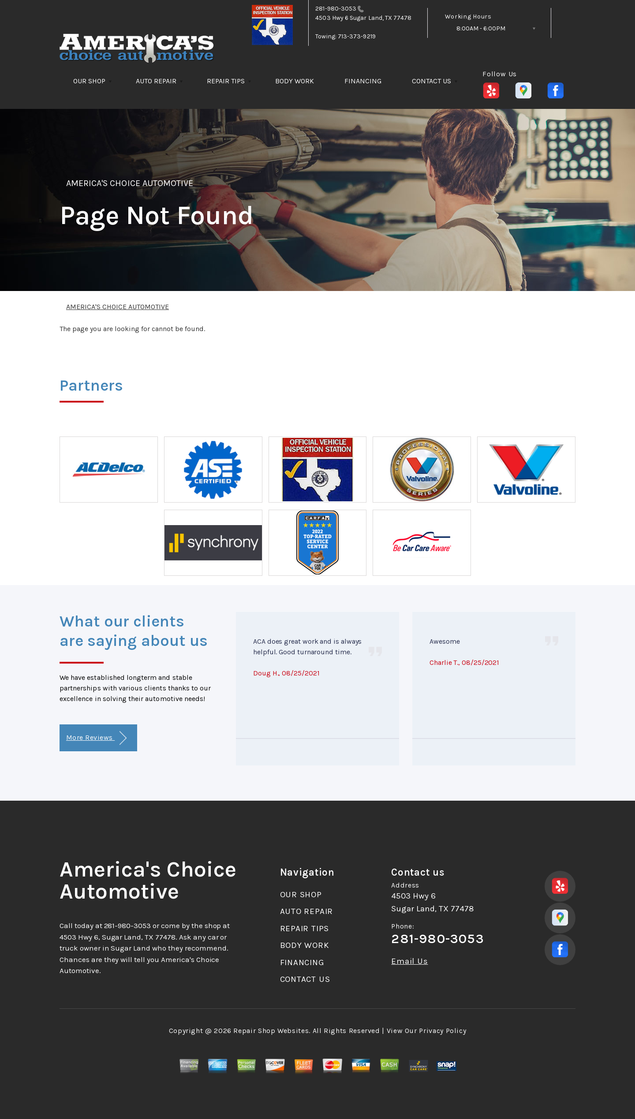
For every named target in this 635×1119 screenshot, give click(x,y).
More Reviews (96, 738)
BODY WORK (294, 81)
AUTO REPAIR (156, 81)
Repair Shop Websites (271, 1030)
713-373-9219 (357, 36)
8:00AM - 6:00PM (480, 28)
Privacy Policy (442, 1030)
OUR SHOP (89, 81)
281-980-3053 (335, 8)
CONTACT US (431, 81)
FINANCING (362, 81)
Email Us (409, 961)
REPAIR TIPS (226, 81)
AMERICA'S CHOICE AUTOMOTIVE (129, 183)
